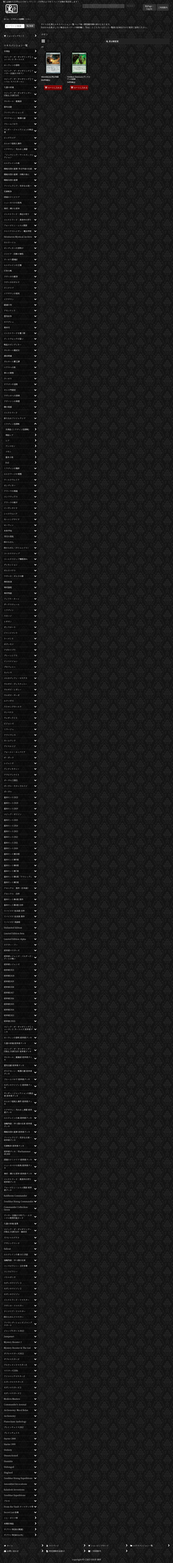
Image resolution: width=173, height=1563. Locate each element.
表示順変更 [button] (112, 41)
